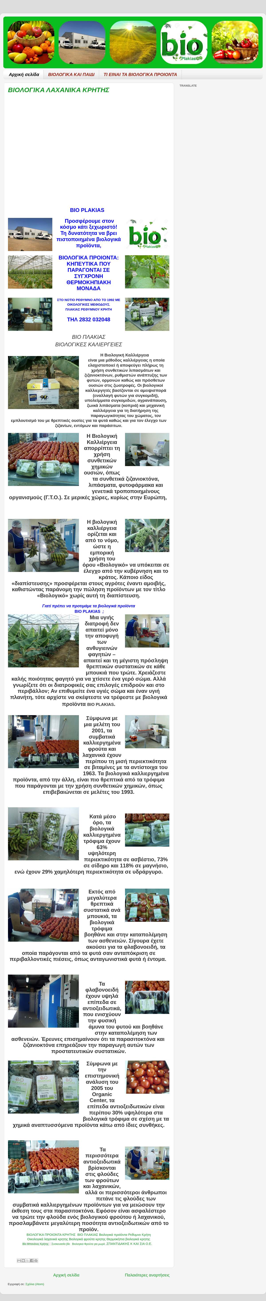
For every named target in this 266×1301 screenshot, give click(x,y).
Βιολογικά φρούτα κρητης (87, 1239)
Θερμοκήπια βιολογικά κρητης (128, 1239)
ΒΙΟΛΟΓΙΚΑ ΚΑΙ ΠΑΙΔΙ (71, 74)
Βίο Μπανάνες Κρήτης (35, 1244)
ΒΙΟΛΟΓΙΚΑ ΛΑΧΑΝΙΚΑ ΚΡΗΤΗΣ (58, 89)
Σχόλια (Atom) (34, 1284)
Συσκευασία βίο (60, 1244)
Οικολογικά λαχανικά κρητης (47, 1239)
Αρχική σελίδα (24, 74)
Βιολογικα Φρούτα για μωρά (88, 1244)
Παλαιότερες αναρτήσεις (147, 1275)
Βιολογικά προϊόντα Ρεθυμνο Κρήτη (125, 1234)
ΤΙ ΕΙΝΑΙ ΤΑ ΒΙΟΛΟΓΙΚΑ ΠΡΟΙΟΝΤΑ (140, 74)
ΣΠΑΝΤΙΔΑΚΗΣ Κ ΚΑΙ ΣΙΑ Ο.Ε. (129, 1244)
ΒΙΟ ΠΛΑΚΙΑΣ (87, 1234)
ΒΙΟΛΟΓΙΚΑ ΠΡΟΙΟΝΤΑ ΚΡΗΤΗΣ (51, 1234)
